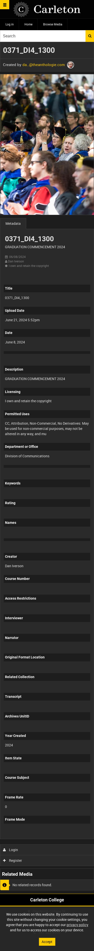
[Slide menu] (4, 4)
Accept (47, 941)
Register (12, 860)
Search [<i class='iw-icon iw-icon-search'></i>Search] (90, 36)
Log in (9, 24)
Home (28, 24)
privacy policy (77, 924)
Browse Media (52, 24)
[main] (47, 468)
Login (10, 849)
